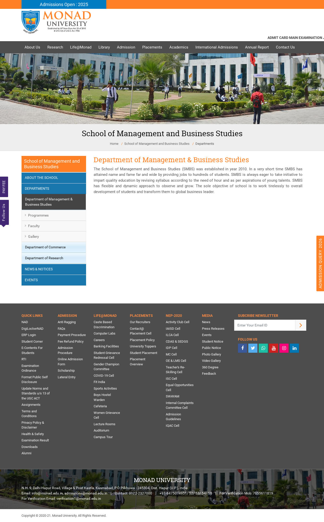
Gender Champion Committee (106, 366)
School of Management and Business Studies (157, 144)
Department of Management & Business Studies (49, 201)
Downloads (30, 447)
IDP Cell (171, 348)
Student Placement (143, 353)
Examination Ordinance (30, 368)
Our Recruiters (140, 322)
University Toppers (143, 346)
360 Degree (210, 367)
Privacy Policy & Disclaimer (33, 425)
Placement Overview (137, 361)
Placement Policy (142, 340)
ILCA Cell (172, 335)
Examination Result (35, 440)
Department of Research (44, 258)
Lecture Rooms (104, 424)
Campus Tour (103, 437)
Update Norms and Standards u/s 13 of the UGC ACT (36, 393)
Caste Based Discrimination (104, 324)
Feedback (209, 373)
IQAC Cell (172, 426)
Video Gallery (211, 361)
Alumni (26, 453)
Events (31, 280)
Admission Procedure (65, 350)
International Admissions (216, 47)
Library (104, 47)
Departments (204, 144)
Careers (99, 340)
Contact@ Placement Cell (140, 331)
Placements (152, 47)
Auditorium (101, 430)
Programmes (38, 215)
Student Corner (32, 341)
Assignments (31, 405)
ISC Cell (171, 379)
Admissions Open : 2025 (64, 4)
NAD (25, 322)
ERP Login (29, 335)
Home (114, 144)
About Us (32, 47)
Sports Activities (105, 388)
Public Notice (211, 348)
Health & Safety (33, 434)
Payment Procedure (72, 335)
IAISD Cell (173, 328)
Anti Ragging (67, 322)
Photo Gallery (211, 354)
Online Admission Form (70, 361)
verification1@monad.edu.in (78, 498)
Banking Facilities (106, 346)
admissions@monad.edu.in (85, 493)
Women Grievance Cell (107, 415)
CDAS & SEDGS (177, 341)
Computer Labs (104, 333)
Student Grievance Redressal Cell (107, 355)
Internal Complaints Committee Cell (180, 405)
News (206, 322)
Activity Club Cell (177, 322)
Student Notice (212, 341)
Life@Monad (80, 47)
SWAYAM (172, 396)
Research (55, 47)
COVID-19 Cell (104, 375)
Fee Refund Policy (71, 341)
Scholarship (66, 370)
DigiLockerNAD (33, 328)
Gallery (33, 236)
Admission (126, 47)
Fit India (99, 382)
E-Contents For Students (32, 350)
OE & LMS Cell (176, 361)
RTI (24, 359)
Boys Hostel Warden (102, 397)
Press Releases (213, 328)
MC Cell (171, 354)
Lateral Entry (66, 377)
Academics (178, 47)
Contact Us (285, 47)
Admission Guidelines (173, 416)
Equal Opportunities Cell (180, 387)
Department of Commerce (45, 247)
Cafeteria (100, 406)
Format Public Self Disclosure (35, 379)
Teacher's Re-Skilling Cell (175, 369)
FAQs (61, 328)
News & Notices (39, 269)
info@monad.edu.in (47, 493)
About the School (41, 178)
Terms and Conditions (29, 413)
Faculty (34, 226)
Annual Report (257, 47)
